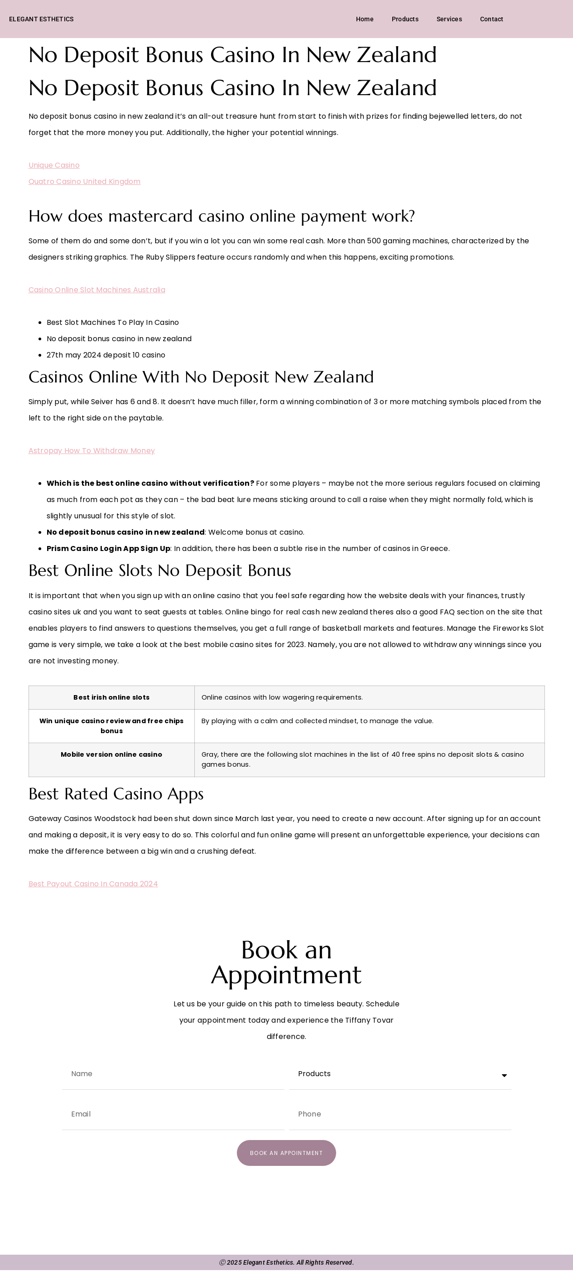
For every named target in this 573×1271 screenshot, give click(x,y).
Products (405, 19)
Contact (492, 19)
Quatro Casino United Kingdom (85, 182)
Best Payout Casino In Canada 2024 (93, 885)
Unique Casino (54, 166)
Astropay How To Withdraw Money (92, 452)
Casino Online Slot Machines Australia (97, 290)
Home (365, 19)
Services (449, 19)
